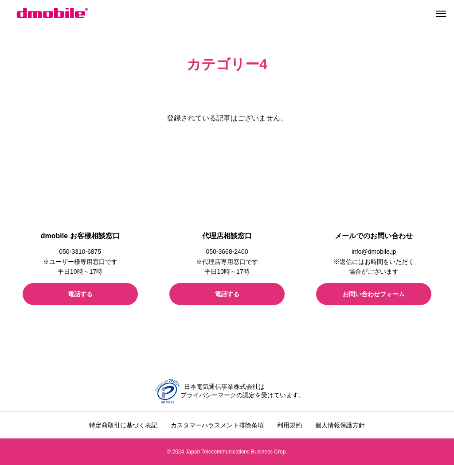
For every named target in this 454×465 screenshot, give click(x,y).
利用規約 (289, 425)
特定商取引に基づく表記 (123, 425)
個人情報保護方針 (340, 425)
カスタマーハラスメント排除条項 (217, 425)
